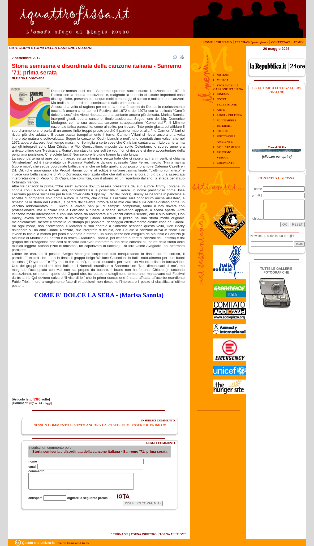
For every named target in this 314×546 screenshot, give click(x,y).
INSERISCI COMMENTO (158, 420)
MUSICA (223, 80)
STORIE (222, 131)
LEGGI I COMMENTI (160, 442)
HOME (208, 42)
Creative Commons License (72, 542)
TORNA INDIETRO (143, 534)
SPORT (221, 99)
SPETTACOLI (226, 136)
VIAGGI (222, 157)
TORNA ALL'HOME (173, 534)
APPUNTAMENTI (228, 146)
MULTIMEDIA (226, 120)
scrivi (38, 403)
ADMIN (298, 42)
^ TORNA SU (119, 534)
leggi (48, 403)
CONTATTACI (280, 42)
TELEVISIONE (227, 104)
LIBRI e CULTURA (229, 115)
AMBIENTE (225, 141)
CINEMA (223, 93)
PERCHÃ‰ (251, 42)
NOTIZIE (223, 74)
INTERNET (224, 125)
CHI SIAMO (224, 42)
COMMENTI (225, 162)
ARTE (221, 109)
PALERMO (224, 152)
